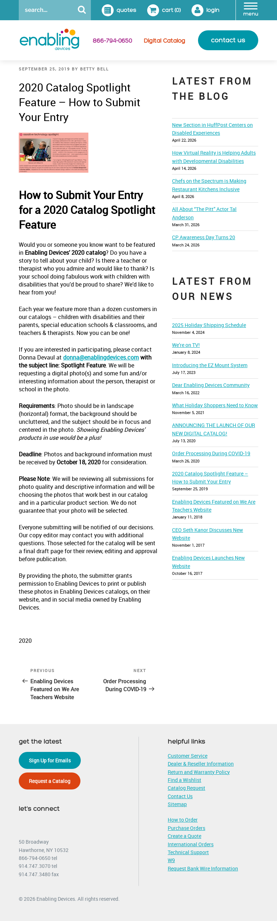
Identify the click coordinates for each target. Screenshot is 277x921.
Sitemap (177, 804)
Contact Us (180, 796)
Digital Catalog (164, 41)
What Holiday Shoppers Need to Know (215, 405)
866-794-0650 (112, 41)
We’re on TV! (186, 344)
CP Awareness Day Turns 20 (203, 237)
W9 (171, 860)
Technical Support (188, 852)
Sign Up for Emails (50, 760)
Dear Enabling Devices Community (211, 385)
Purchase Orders (186, 828)
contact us (228, 40)
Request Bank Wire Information (203, 868)
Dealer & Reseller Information (201, 763)
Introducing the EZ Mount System (209, 365)
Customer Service (187, 755)
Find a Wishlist (184, 779)
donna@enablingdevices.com (101, 357)
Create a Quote (184, 835)
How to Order (183, 819)
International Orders (191, 844)
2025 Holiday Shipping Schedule (209, 325)
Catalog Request (186, 787)
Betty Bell (94, 69)
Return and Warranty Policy (199, 772)
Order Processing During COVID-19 (211, 453)
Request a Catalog (49, 781)
